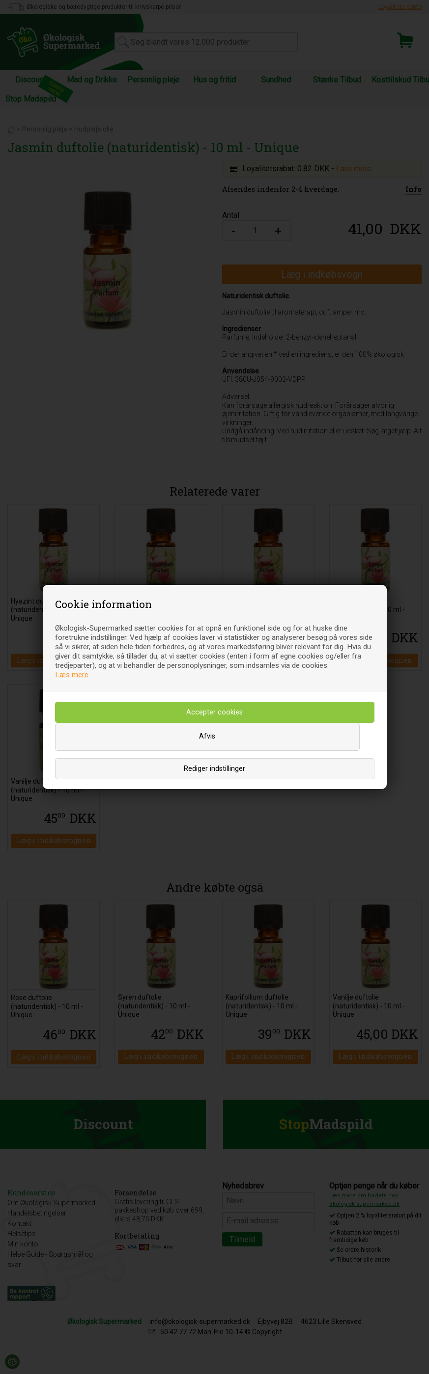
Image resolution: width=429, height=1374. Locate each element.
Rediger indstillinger (214, 769)
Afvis (207, 736)
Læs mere (71, 674)
